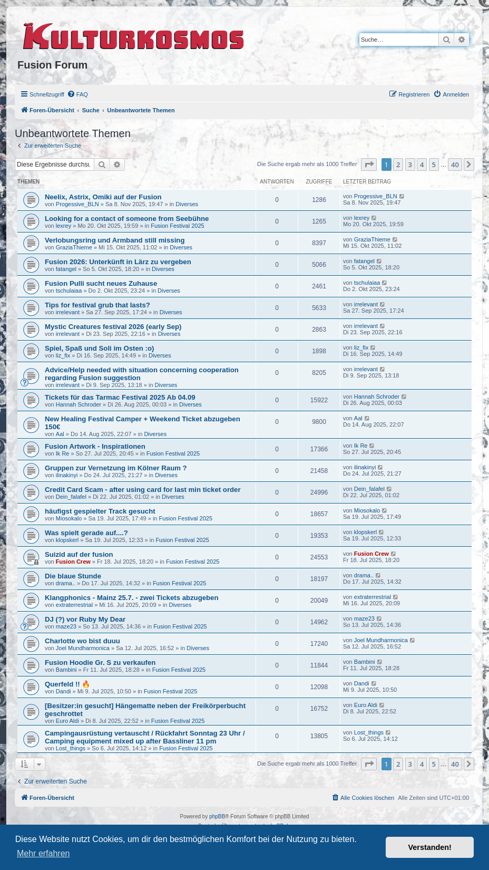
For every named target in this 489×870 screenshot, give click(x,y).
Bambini (66, 669)
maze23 (66, 626)
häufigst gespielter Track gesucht (100, 511)
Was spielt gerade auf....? (86, 533)
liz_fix (63, 355)
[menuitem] (77, 94)
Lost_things (70, 748)
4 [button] (422, 164)
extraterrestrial (74, 605)
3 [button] (410, 164)
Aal (60, 434)
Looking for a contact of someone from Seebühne (127, 219)
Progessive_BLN (77, 204)
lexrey (63, 226)
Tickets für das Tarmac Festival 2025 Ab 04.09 (120, 397)
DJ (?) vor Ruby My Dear (85, 619)
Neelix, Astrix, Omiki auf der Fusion (103, 197)
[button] (369, 164)
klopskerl (67, 540)
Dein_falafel (71, 497)
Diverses (186, 204)
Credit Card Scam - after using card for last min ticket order (143, 490)
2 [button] (398, 164)
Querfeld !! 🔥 (67, 684)
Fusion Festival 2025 (177, 226)
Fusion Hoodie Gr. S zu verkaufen (100, 662)
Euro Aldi (67, 721)
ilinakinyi (67, 475)
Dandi (63, 691)
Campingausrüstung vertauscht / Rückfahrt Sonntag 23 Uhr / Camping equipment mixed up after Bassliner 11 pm (145, 737)
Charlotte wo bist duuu (82, 641)
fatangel (66, 269)
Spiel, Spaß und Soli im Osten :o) (99, 348)
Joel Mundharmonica (83, 648)
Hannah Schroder (78, 404)
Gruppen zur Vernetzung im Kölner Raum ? (116, 468)
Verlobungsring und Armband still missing (114, 240)
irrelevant (68, 312)
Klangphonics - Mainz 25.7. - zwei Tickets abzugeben (132, 598)
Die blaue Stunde (73, 576)
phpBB (217, 816)
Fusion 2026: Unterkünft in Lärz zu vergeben (118, 262)
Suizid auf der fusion (79, 554)
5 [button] (434, 164)
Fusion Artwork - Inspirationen (95, 446)
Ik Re (63, 453)
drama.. (65, 583)
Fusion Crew (73, 561)
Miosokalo (69, 518)
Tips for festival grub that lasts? (97, 305)
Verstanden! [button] (430, 847)
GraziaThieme (74, 247)
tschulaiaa (69, 290)
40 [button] (455, 164)
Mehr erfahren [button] (43, 853)
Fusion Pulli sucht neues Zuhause (101, 283)
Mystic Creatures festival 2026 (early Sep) (113, 327)
